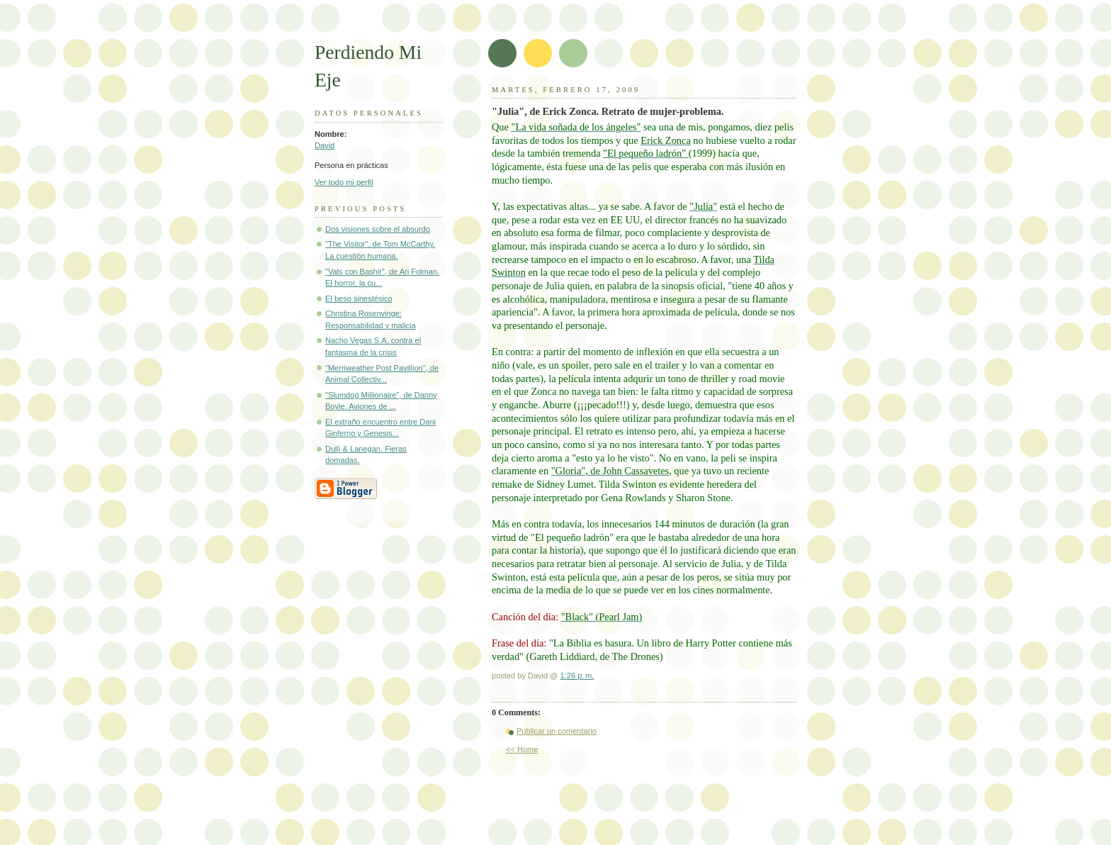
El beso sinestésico (359, 298)
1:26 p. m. (577, 675)
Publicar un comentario (557, 731)
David (324, 145)
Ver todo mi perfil (344, 182)
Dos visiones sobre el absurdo (377, 229)
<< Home (522, 749)
